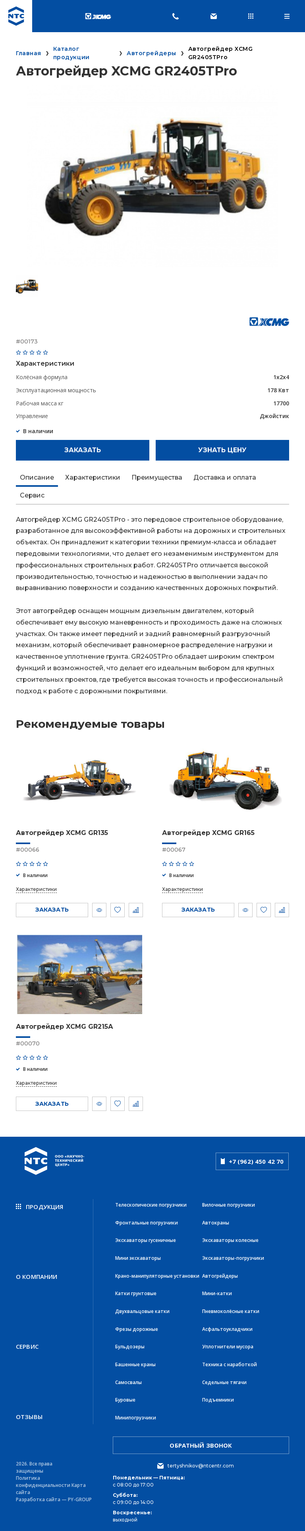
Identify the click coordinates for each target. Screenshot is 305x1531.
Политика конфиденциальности (43, 1478)
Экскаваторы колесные (230, 1239)
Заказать (82, 450)
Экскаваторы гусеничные (145, 1239)
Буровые (125, 1396)
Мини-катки (217, 1291)
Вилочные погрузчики (228, 1204)
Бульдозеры (130, 1344)
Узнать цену (222, 450)
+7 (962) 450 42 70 (252, 1161)
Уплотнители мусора (227, 1344)
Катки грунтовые (135, 1291)
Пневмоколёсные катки (230, 1309)
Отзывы (29, 1413)
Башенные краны (135, 1361)
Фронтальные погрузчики (146, 1222)
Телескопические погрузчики (151, 1204)
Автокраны (215, 1222)
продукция (40, 1206)
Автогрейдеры (220, 1274)
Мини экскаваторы (138, 1256)
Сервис (27, 1344)
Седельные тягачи (224, 1379)
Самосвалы (128, 1379)
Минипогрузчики (135, 1414)
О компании (37, 1275)
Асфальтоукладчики (227, 1326)
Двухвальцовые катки (142, 1309)
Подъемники (218, 1396)
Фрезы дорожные (136, 1326)
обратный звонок (201, 1441)
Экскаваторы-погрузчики (233, 1256)
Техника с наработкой (229, 1361)
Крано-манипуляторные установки (157, 1274)
